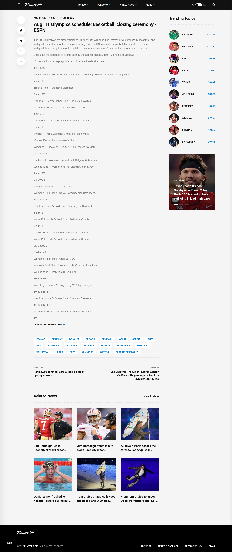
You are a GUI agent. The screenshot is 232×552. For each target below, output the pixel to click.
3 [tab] (187, 204)
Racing (186, 70)
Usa (38, 345)
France (40, 339)
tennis (186, 82)
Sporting (187, 34)
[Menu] (19, 5)
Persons (102, 5)
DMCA (212, 546)
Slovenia (89, 345)
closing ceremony (127, 352)
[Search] (213, 4)
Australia (54, 345)
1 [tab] (176, 204)
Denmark (107, 339)
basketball (123, 345)
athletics (188, 94)
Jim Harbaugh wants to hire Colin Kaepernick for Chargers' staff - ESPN (95, 450)
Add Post (146, 546)
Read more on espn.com (49, 324)
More (149, 5)
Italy (150, 339)
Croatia (90, 339)
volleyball (43, 352)
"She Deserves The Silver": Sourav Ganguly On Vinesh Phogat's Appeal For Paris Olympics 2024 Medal (135, 375)
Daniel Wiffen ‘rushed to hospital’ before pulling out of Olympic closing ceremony (53, 500)
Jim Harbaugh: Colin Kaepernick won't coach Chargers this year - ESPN (51, 450)
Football (187, 46)
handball (143, 345)
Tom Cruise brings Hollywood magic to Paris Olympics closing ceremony (96, 500)
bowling (187, 130)
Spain (122, 339)
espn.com (68, 18)
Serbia (136, 339)
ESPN (73, 352)
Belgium (74, 339)
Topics (82, 5)
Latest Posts (151, 396)
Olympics (87, 352)
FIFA (184, 58)
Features (187, 106)
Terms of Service (168, 546)
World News (127, 5)
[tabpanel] (192, 182)
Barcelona (188, 141)
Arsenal (187, 118)
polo (60, 352)
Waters (104, 352)
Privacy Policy (193, 546)
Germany (57, 339)
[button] (21, 20)
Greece (105, 345)
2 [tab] (181, 204)
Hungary (71, 345)
